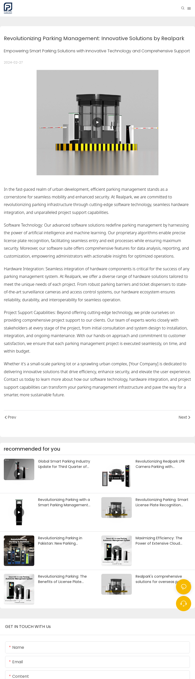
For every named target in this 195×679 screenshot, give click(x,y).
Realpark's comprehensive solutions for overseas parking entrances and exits (162, 579)
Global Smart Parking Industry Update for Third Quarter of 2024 (64, 464)
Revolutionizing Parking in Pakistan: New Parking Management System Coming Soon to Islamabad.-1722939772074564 (65, 540)
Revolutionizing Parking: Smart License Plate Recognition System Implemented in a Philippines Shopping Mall (162, 502)
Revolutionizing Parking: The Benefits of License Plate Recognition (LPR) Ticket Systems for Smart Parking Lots (65, 579)
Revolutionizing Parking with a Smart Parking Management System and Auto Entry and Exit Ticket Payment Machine (65, 502)
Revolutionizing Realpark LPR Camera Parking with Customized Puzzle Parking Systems (160, 464)
